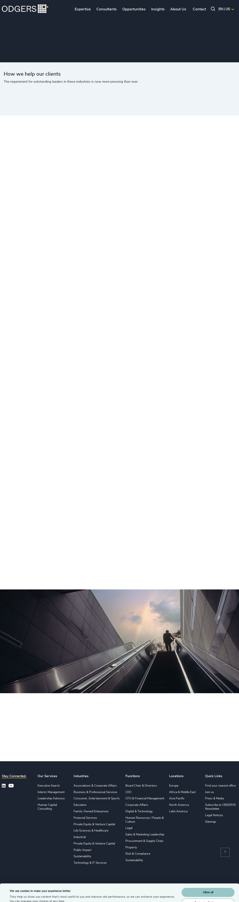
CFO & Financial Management (144, 798)
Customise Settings (208, 886)
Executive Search (49, 785)
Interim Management (51, 792)
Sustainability (82, 856)
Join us (209, 792)
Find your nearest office (220, 785)
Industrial (80, 837)
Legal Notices (214, 815)
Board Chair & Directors (141, 785)
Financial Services (85, 817)
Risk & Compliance (137, 853)
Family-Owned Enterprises (91, 811)
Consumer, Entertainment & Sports (97, 798)
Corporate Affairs (136, 804)
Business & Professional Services (95, 792)
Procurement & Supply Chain (144, 840)
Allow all (208, 875)
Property (131, 847)
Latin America (178, 811)
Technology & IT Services (90, 862)
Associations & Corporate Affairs (95, 785)
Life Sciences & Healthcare (91, 830)
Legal (128, 828)
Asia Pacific (177, 798)
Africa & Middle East (182, 792)
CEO (128, 792)
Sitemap (210, 821)
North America (179, 804)
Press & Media (214, 798)
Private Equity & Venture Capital (94, 824)
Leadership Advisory (51, 798)
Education (80, 804)
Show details (18, 894)
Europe (173, 785)
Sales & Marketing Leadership (144, 834)
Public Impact (82, 850)
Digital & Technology (139, 811)
